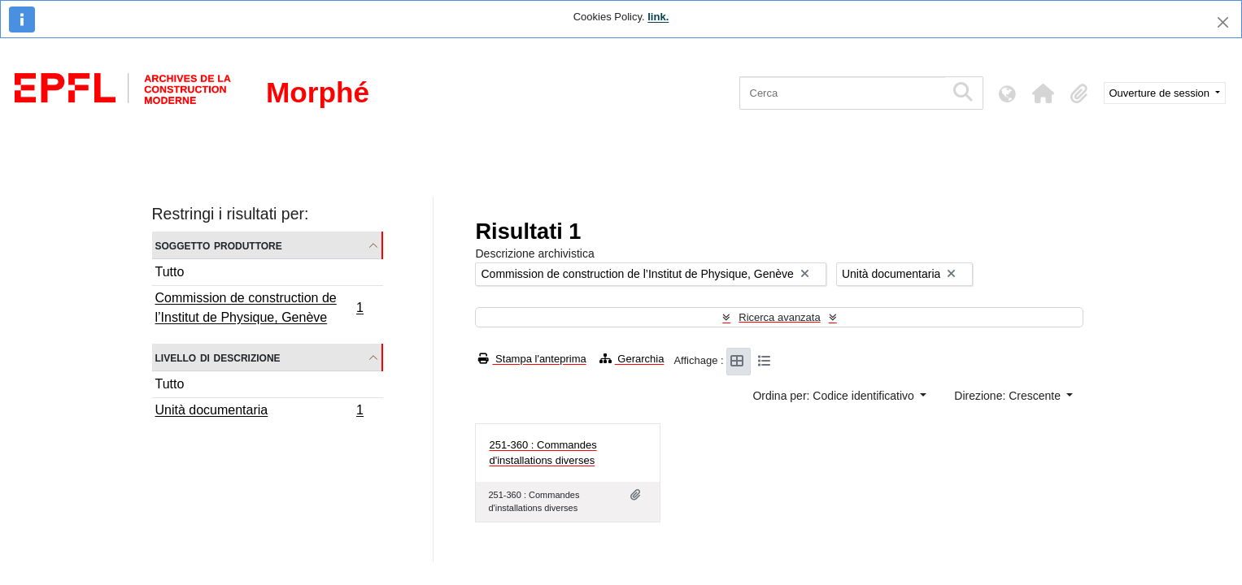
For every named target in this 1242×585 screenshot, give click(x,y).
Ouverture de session (1161, 93)
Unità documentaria (259, 412)
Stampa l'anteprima (532, 359)
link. (658, 17)
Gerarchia (632, 359)
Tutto (170, 272)
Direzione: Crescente (1009, 395)
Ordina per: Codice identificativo (834, 395)
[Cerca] (842, 93)
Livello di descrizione (218, 357)
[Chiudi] (1223, 22)
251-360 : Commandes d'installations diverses (542, 453)
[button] (1043, 93)
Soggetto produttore (218, 245)
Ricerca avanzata (779, 317)
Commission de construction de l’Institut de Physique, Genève (259, 307)
